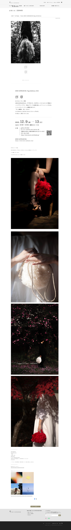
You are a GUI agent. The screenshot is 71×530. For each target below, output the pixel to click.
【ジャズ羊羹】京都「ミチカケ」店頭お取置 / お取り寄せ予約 (15, 6)
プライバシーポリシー (48, 523)
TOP (43, 523)
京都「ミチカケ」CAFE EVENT (29, 5)
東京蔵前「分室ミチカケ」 (56, 5)
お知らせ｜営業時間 (57, 2)
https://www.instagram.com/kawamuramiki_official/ (17, 467)
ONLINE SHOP (42, 5)
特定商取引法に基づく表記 (55, 523)
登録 (59, 515)
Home (45, 2)
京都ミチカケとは (50, 2)
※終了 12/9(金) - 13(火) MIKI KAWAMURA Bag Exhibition (26, 16)
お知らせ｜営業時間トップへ (35, 506)
